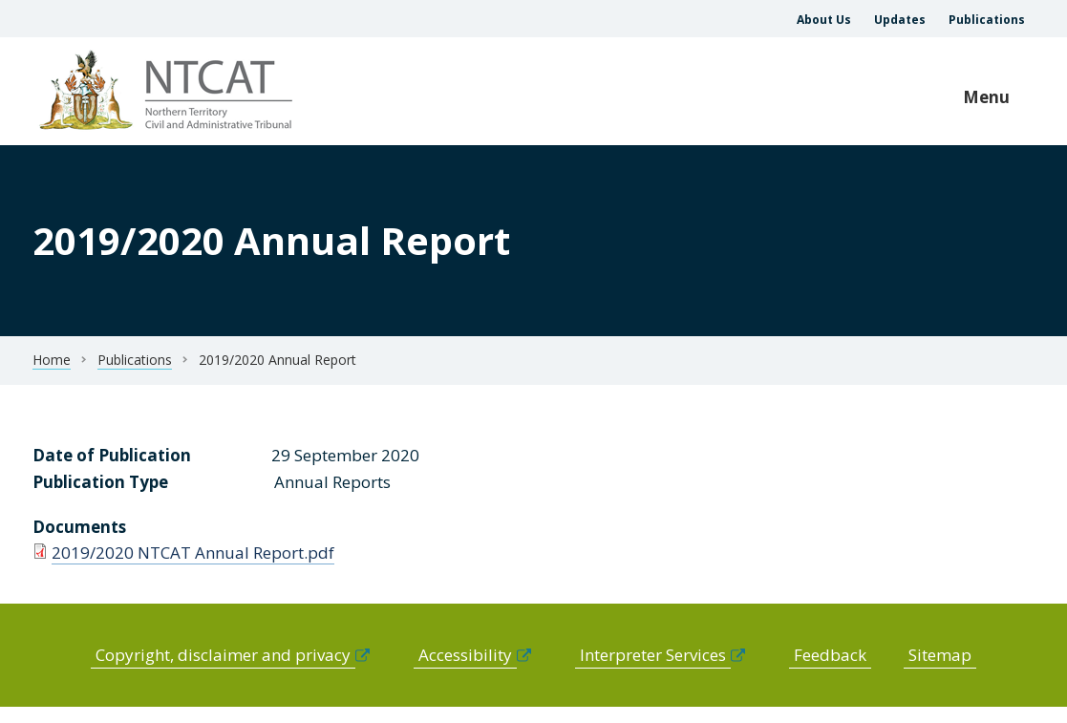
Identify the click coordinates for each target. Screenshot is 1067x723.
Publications (987, 19)
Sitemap (939, 655)
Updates (900, 19)
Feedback (830, 655)
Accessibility (465, 655)
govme (168, 91)
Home (51, 360)
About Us (824, 19)
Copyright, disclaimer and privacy (223, 655)
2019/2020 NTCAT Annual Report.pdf (193, 553)
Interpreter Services (653, 655)
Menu (986, 97)
